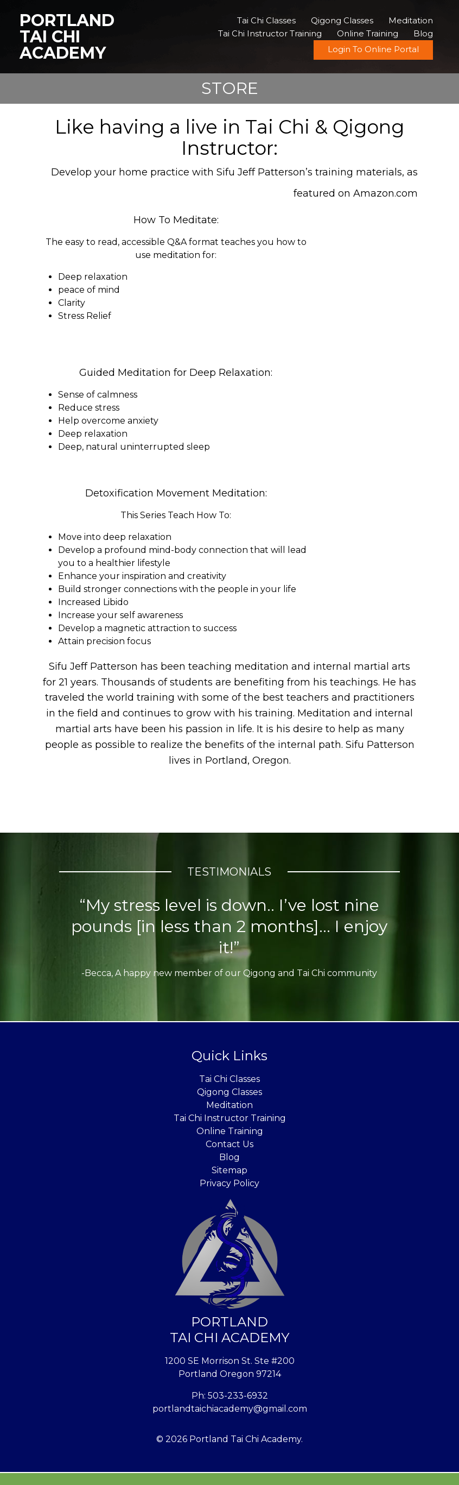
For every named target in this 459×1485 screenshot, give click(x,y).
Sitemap (229, 1170)
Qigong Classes (342, 20)
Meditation (410, 20)
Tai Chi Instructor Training (270, 33)
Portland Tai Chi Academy (67, 36)
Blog (423, 33)
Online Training (367, 33)
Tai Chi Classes (266, 20)
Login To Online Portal (373, 49)
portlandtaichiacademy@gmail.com (229, 1409)
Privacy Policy (229, 1183)
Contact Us (229, 1144)
